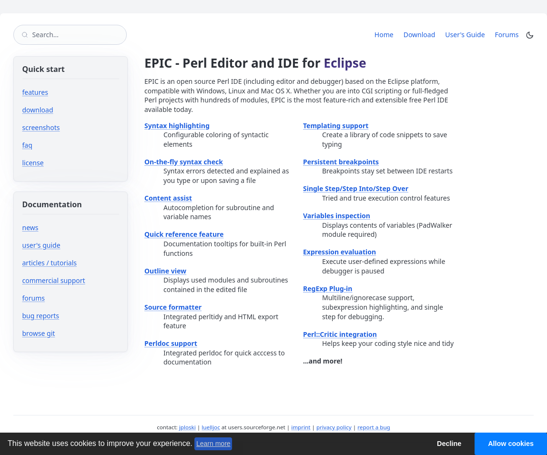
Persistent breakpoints (341, 161)
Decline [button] (449, 443)
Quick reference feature (183, 234)
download (37, 109)
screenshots (41, 127)
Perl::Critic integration (340, 334)
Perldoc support (170, 343)
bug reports (69, 315)
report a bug (373, 427)
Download (420, 34)
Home (384, 34)
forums (62, 298)
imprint (300, 427)
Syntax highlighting (177, 125)
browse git (67, 333)
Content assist (168, 197)
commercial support (53, 280)
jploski (187, 427)
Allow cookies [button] (511, 443)
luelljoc (211, 427)
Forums (508, 34)
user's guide (41, 245)
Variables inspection (336, 215)
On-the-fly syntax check (183, 161)
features (35, 92)
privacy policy (334, 427)
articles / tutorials (49, 262)
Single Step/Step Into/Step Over (355, 188)
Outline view (165, 270)
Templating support (335, 125)
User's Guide (465, 34)
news (30, 227)
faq (27, 145)
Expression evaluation (339, 251)
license (33, 162)
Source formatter (173, 307)
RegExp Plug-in (327, 288)
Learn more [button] (213, 443)
